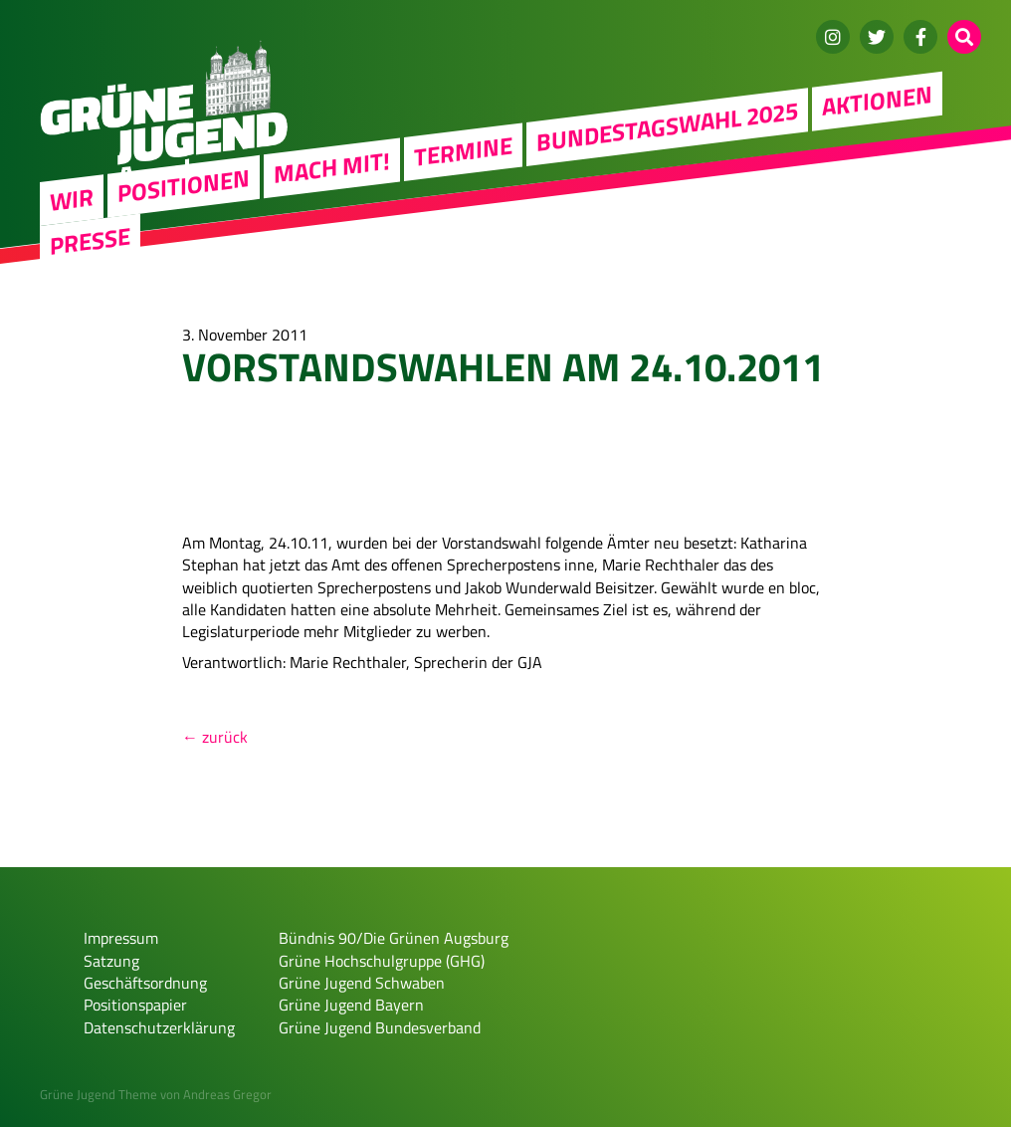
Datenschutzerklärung (159, 1027)
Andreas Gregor (227, 1094)
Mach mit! (332, 167)
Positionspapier (135, 1004)
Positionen (183, 185)
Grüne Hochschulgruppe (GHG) (382, 961)
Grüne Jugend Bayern (351, 1004)
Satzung (111, 961)
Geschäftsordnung (145, 983)
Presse (90, 240)
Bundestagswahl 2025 (667, 125)
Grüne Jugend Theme (98, 1094)
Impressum (121, 938)
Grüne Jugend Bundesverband (380, 1027)
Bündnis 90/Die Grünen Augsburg (393, 938)
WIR (72, 198)
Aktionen (877, 100)
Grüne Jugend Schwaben (362, 983)
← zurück (215, 737)
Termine (463, 150)
